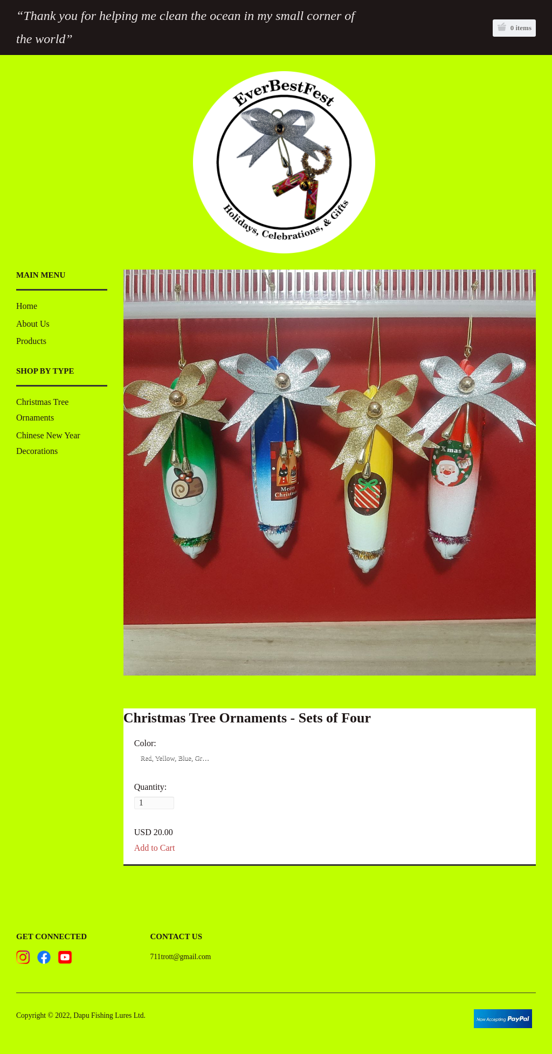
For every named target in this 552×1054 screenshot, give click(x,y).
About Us (33, 323)
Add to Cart (154, 854)
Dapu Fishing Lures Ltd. (109, 1022)
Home (26, 306)
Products (31, 341)
